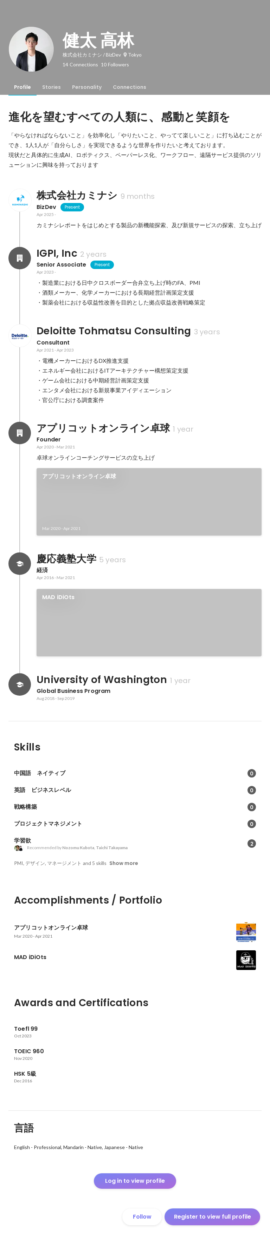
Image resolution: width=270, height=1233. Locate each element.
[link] (149, 502)
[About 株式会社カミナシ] (19, 200)
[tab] (22, 87)
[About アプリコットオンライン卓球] (19, 433)
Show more (123, 863)
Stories (51, 87)
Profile (22, 87)
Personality (87, 87)
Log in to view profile (135, 1181)
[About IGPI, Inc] (19, 258)
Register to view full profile (212, 1217)
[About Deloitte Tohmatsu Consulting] (19, 335)
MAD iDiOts (58, 597)
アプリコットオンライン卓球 (79, 476)
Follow (142, 1217)
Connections (129, 87)
